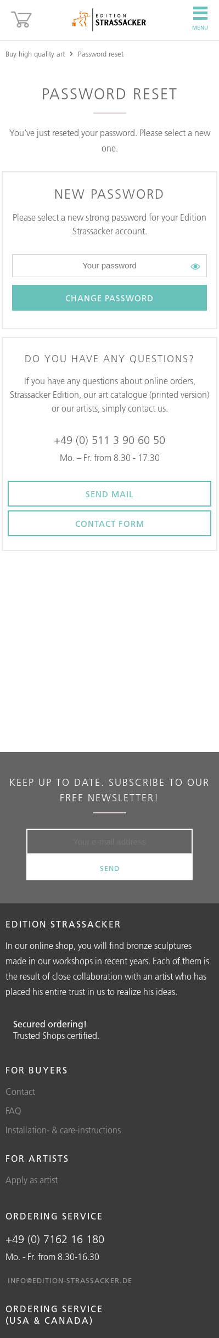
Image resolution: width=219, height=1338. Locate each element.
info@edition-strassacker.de (70, 1280)
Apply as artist (31, 1179)
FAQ (13, 1110)
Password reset (100, 53)
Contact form (109, 524)
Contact (20, 1091)
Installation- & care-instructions (63, 1130)
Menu (200, 18)
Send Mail (110, 494)
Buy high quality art (35, 53)
